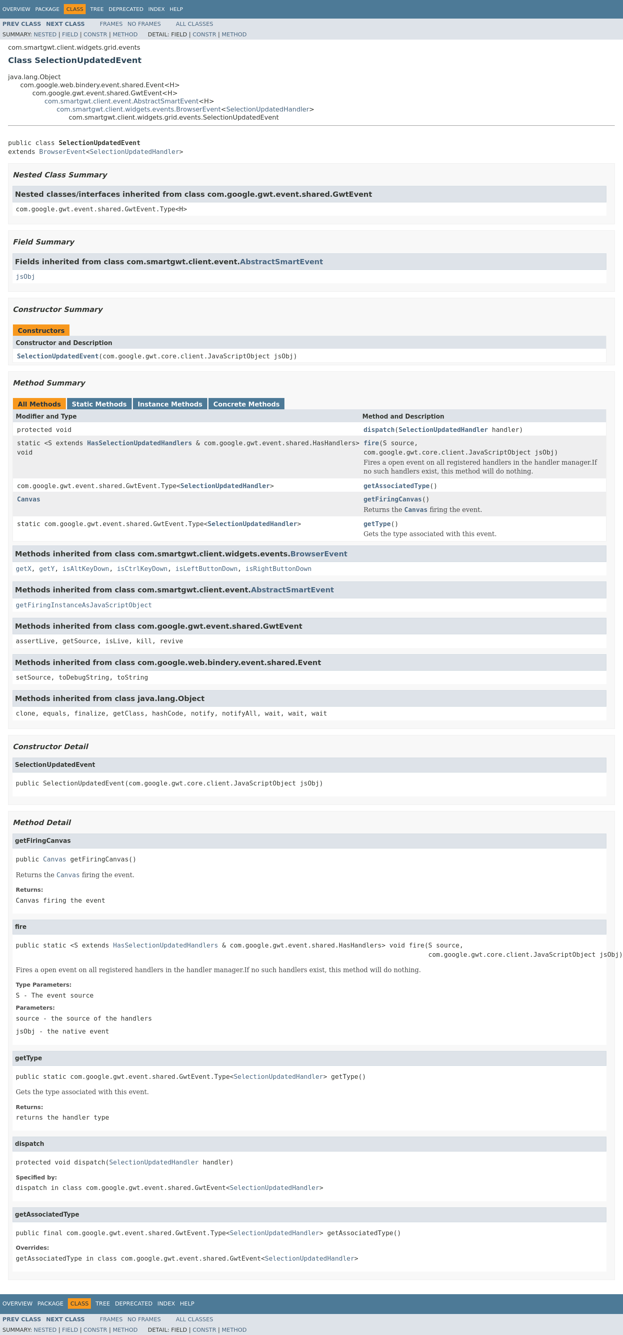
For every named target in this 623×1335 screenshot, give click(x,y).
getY (47, 569)
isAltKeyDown (86, 569)
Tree (96, 9)
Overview (16, 9)
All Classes (194, 24)
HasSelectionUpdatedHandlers (139, 443)
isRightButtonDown (278, 569)
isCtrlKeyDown (142, 569)
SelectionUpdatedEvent (58, 356)
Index (156, 9)
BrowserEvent (62, 152)
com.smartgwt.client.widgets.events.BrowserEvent (139, 109)
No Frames (144, 24)
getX (24, 569)
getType (377, 524)
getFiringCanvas (393, 499)
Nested (45, 34)
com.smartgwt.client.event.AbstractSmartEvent (121, 101)
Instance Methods (170, 404)
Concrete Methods (246, 404)
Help (176, 9)
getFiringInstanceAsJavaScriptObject (84, 605)
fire (371, 443)
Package (47, 9)
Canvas (28, 499)
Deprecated (126, 9)
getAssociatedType (397, 486)
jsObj (25, 276)
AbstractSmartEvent (281, 261)
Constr (95, 34)
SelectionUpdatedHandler (267, 109)
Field (70, 34)
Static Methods (99, 404)
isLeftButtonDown (206, 569)
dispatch (379, 430)
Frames (111, 24)
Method (125, 34)
